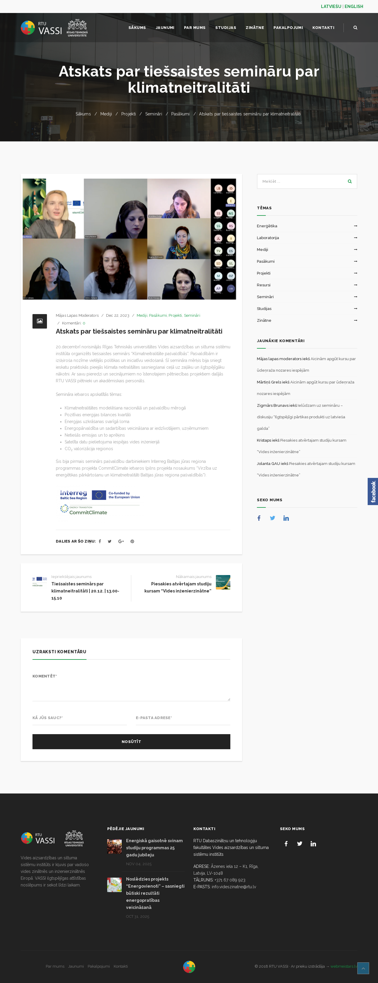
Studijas (264, 308)
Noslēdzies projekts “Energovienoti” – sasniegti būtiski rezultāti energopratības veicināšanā (155, 893)
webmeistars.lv (343, 966)
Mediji (106, 114)
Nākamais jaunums (193, 577)
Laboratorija (268, 238)
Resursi (264, 285)
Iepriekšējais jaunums (71, 577)
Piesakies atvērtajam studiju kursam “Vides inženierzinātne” (177, 587)
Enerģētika (267, 226)
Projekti (128, 114)
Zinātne (264, 320)
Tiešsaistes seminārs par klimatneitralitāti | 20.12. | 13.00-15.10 (85, 591)
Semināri (153, 114)
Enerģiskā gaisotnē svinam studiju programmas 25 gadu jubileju (154, 847)
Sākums (83, 114)
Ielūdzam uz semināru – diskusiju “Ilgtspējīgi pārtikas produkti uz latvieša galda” (301, 417)
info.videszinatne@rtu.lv (234, 886)
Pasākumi (180, 114)
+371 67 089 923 (230, 880)
